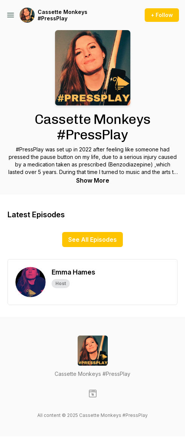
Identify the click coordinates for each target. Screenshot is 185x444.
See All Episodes (92, 239)
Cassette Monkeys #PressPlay (62, 15)
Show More (92, 180)
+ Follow (162, 15)
